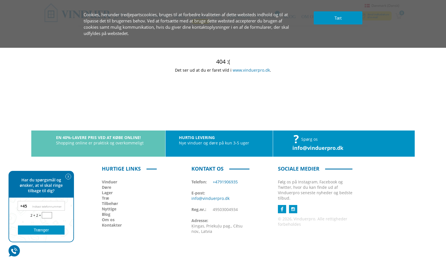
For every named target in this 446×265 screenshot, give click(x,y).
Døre (106, 187)
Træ (105, 198)
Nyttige (109, 209)
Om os (108, 219)
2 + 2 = (36, 215)
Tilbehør (110, 203)
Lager (107, 192)
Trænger (41, 230)
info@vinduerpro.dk (317, 147)
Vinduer (109, 182)
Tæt (338, 18)
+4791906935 (225, 182)
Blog (106, 214)
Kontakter (112, 225)
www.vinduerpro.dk (251, 70)
